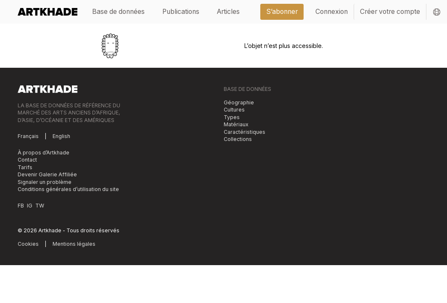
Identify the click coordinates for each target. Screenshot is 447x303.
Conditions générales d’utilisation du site (68, 189)
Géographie (239, 102)
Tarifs (25, 167)
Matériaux (236, 124)
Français (28, 136)
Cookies (28, 244)
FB (21, 205)
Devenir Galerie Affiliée (47, 174)
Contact (27, 160)
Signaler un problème (44, 182)
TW (39, 205)
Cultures (234, 109)
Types (232, 117)
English (61, 136)
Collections (238, 139)
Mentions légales (74, 244)
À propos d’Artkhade (43, 152)
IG (29, 205)
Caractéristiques (244, 132)
